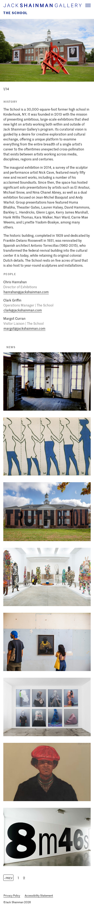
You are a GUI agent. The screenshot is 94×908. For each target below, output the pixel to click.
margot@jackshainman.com (24, 328)
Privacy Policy (12, 895)
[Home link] (42, 5)
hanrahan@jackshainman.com (26, 291)
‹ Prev (8, 878)
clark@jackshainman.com (23, 310)
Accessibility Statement (39, 895)
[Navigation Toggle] (88, 5)
